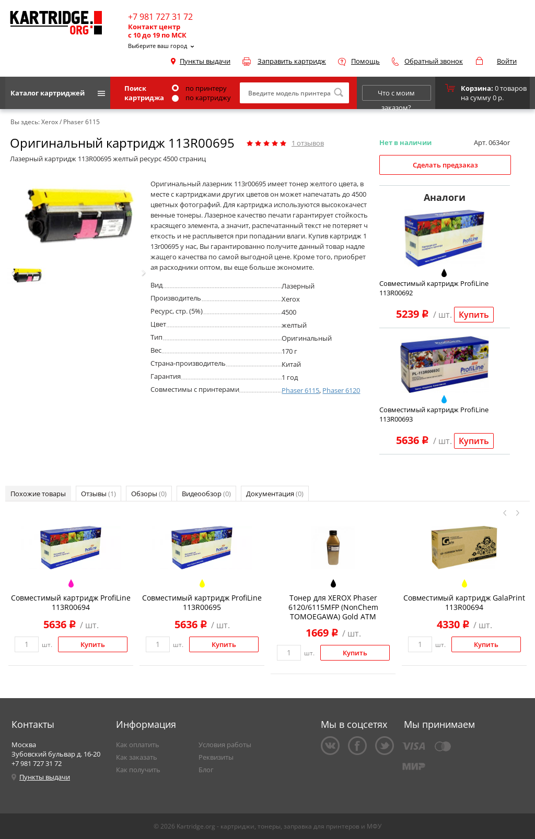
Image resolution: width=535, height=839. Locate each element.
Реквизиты (216, 757)
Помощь (365, 61)
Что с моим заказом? (396, 94)
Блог (206, 769)
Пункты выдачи (205, 61)
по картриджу (201, 97)
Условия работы (225, 744)
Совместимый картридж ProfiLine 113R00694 (71, 602)
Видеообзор (206, 493)
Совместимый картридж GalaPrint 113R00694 (464, 602)
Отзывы (98, 493)
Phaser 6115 (300, 390)
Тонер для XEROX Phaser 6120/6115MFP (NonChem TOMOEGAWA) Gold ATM (333, 607)
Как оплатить (137, 744)
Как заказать (136, 757)
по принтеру (199, 88)
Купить (474, 314)
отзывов (308, 143)
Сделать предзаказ (445, 165)
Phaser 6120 (341, 390)
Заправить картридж (292, 61)
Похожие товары (38, 493)
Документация (275, 493)
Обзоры (149, 493)
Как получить (138, 769)
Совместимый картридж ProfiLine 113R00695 (202, 602)
